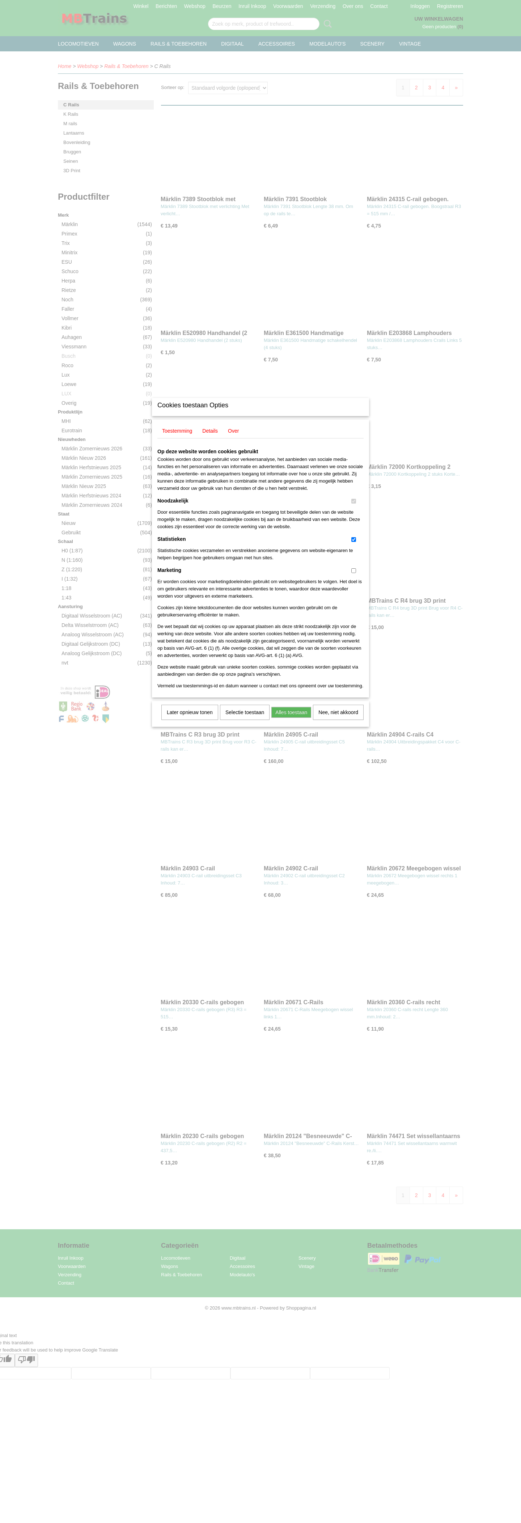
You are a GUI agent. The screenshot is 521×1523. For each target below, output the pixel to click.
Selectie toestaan (244, 722)
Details (210, 440)
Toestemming (177, 440)
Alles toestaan (291, 722)
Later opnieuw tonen (190, 722)
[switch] (353, 510)
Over (233, 440)
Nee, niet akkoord (338, 722)
